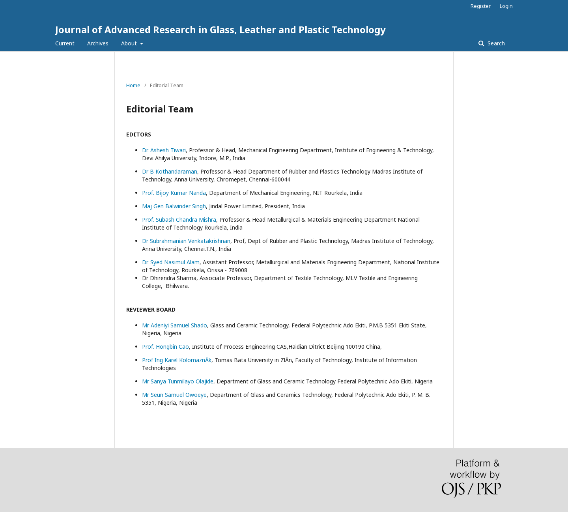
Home (133, 85)
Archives (97, 43)
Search (495, 43)
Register (481, 5)
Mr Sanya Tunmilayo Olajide (177, 381)
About (129, 43)
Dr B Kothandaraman (169, 171)
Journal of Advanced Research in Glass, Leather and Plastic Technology (220, 29)
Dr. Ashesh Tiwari (164, 150)
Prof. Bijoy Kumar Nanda (174, 192)
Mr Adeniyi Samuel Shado (174, 325)
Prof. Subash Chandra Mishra (179, 219)
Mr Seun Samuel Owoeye (174, 394)
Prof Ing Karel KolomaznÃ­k (176, 360)
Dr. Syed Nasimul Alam (171, 262)
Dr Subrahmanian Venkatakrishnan (186, 241)
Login (506, 5)
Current (65, 43)
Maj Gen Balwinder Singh (174, 206)
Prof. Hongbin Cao (165, 346)
